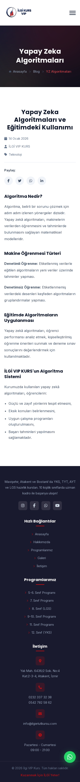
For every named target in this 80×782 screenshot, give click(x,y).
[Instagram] (22, 505)
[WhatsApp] (45, 505)
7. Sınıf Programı (40, 600)
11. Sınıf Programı (40, 625)
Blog (36, 71)
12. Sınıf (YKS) (40, 632)
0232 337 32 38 (40, 697)
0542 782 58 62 (40, 702)
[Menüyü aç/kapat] (72, 13)
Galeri (40, 558)
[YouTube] (57, 505)
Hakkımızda (40, 542)
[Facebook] (34, 505)
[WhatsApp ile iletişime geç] (70, 757)
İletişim (40, 566)
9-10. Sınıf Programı (40, 616)
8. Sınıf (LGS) (40, 609)
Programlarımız (40, 550)
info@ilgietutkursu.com (40, 724)
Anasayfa (18, 71)
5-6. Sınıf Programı (40, 593)
